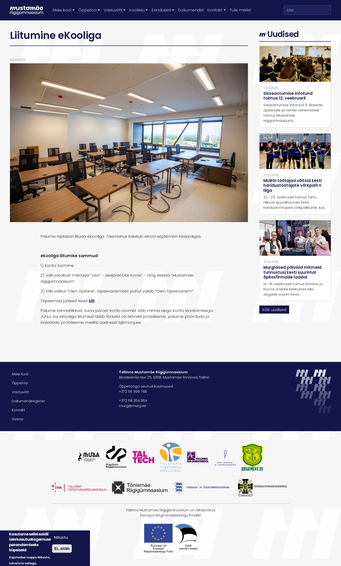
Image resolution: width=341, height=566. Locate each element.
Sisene (17, 419)
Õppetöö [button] (87, 10)
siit (92, 301)
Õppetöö (20, 383)
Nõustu (61, 537)
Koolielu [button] (136, 10)
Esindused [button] (161, 10)
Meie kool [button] (62, 10)
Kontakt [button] (214, 10)
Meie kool (20, 374)
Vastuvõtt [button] (113, 10)
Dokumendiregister (28, 401)
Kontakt (18, 410)
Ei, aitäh (61, 548)
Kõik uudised (274, 309)
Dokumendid (190, 10)
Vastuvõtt (20, 392)
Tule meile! (240, 10)
